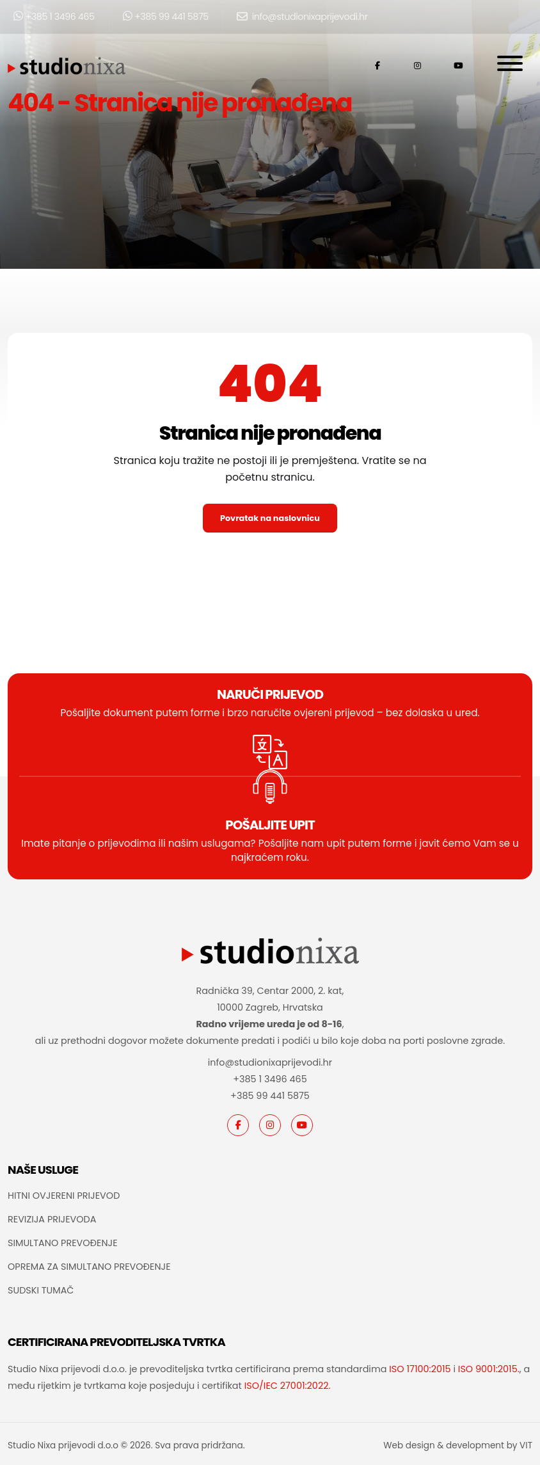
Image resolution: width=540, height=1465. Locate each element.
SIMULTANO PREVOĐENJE (63, 1243)
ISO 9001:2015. (489, 1369)
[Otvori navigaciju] (510, 66)
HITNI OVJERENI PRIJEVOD (64, 1195)
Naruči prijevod (270, 694)
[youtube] (302, 1125)
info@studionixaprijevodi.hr (302, 16)
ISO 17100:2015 (419, 1369)
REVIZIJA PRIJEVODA (52, 1219)
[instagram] (270, 1125)
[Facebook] (238, 1125)
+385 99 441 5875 (166, 16)
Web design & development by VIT (457, 1445)
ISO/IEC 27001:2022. (287, 1385)
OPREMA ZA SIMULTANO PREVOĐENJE (89, 1266)
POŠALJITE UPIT (269, 825)
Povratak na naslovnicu (270, 518)
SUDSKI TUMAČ (41, 1290)
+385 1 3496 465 (54, 16)
